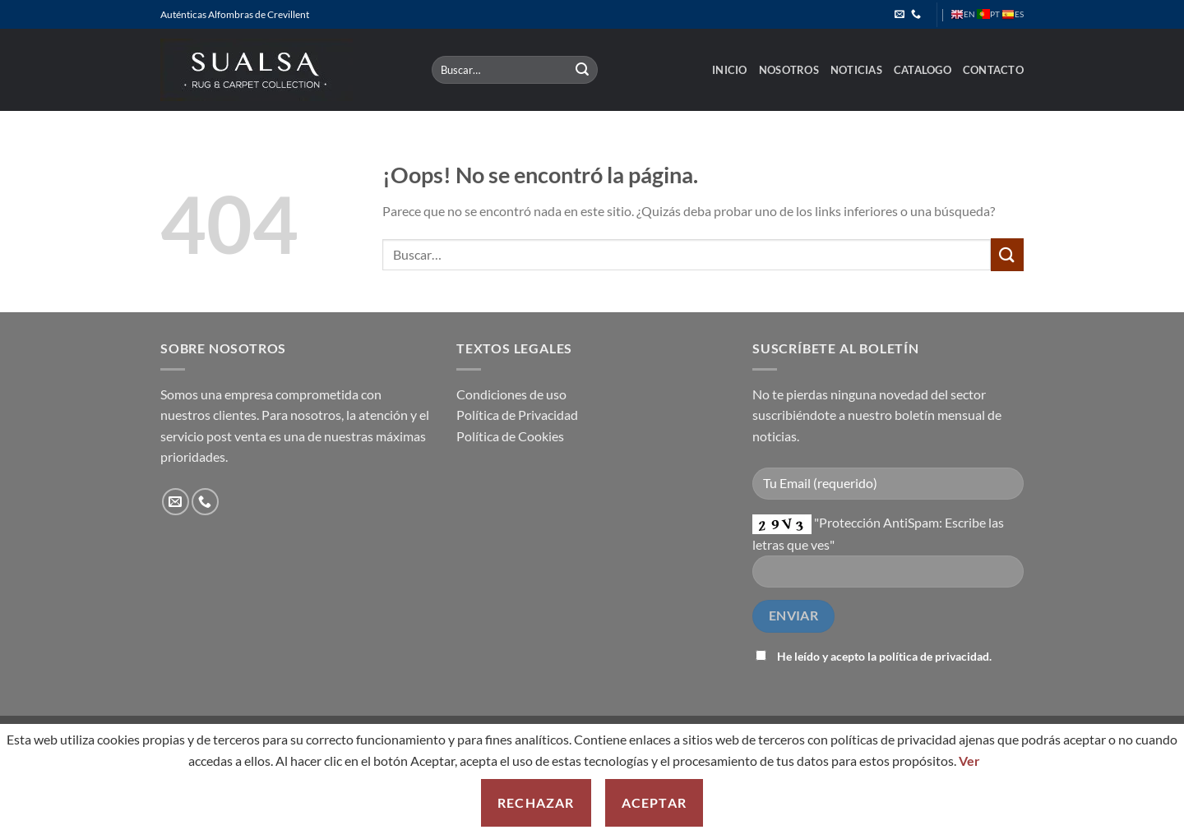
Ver (969, 760)
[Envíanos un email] (899, 15)
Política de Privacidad (517, 414)
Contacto (993, 69)
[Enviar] (583, 70)
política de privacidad (934, 656)
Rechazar (536, 802)
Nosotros (789, 69)
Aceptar (654, 802)
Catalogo (922, 69)
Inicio (729, 69)
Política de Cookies (510, 436)
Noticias (856, 69)
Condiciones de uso (511, 394)
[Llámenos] (916, 15)
